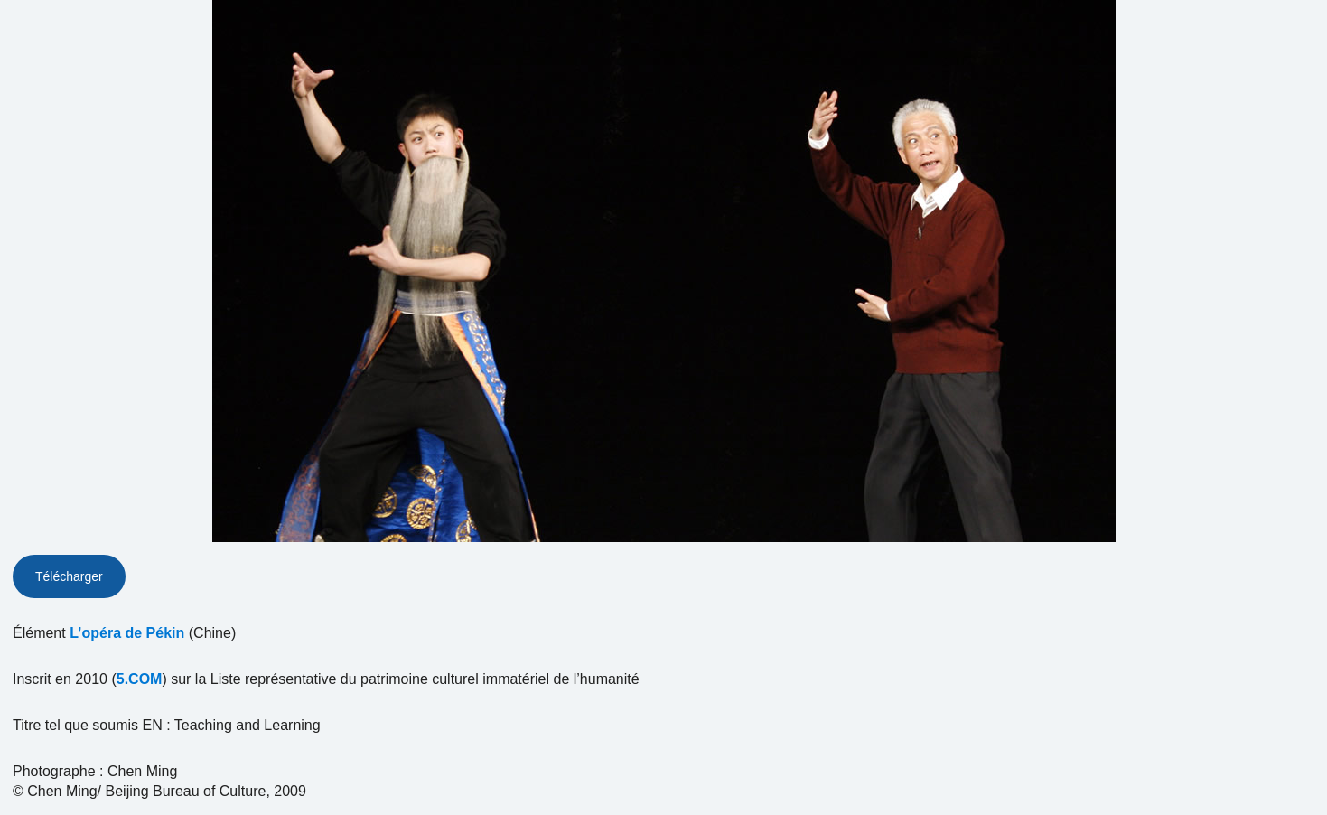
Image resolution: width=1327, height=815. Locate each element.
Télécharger (69, 576)
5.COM (140, 679)
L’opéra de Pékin (127, 633)
